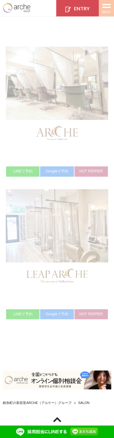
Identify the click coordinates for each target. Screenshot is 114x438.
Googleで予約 (57, 173)
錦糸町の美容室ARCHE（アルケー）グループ (37, 403)
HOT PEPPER (91, 173)
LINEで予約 (23, 173)
